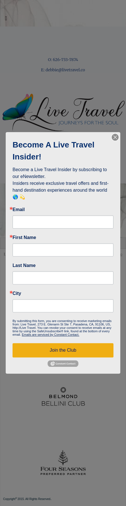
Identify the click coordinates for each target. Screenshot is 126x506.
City (17, 293)
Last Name (24, 265)
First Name (24, 237)
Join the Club (63, 350)
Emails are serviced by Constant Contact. (50, 334)
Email (19, 209)
